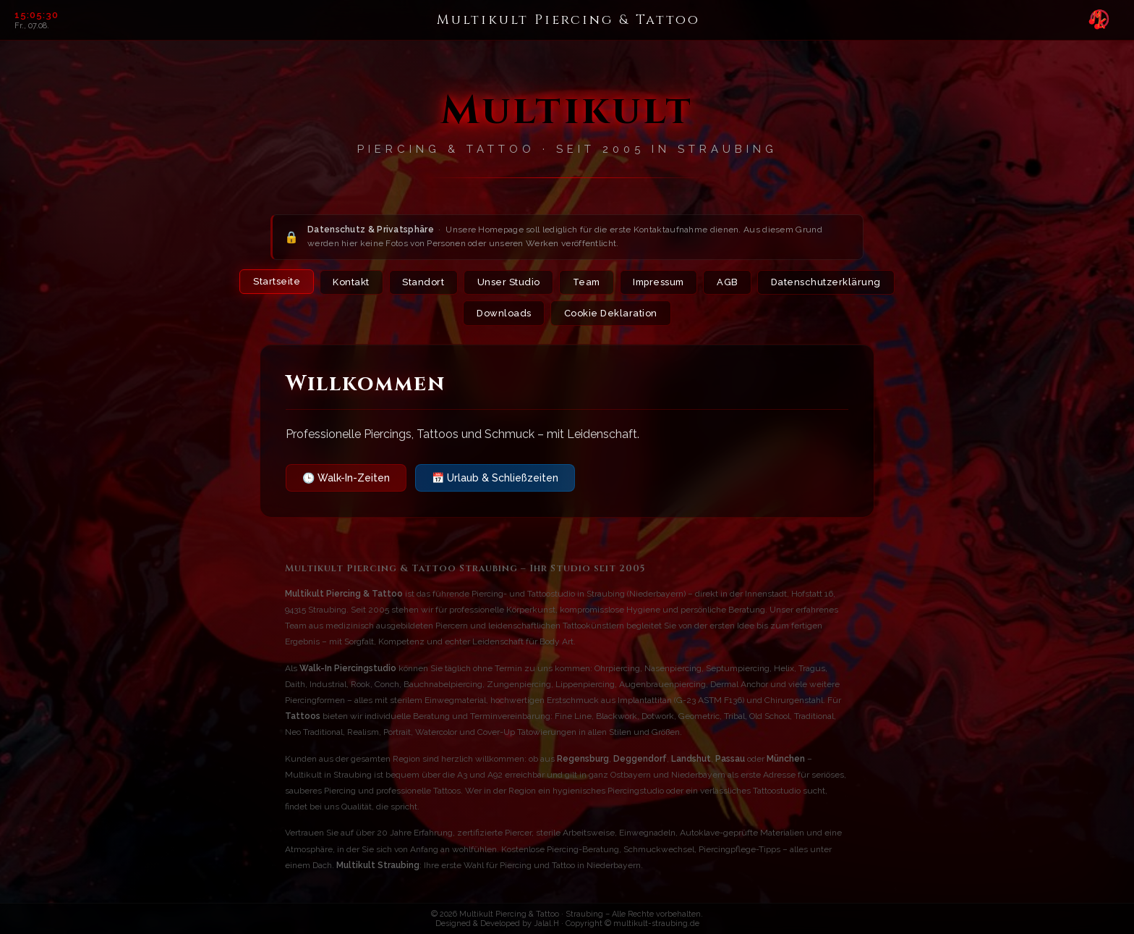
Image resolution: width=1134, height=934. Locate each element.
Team (585, 282)
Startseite (272, 282)
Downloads (504, 313)
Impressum (660, 282)
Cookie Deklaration (610, 313)
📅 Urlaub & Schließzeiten (495, 478)
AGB (732, 282)
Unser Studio (505, 282)
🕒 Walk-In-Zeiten (346, 478)
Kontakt (347, 282)
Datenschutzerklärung (830, 282)
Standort (419, 282)
